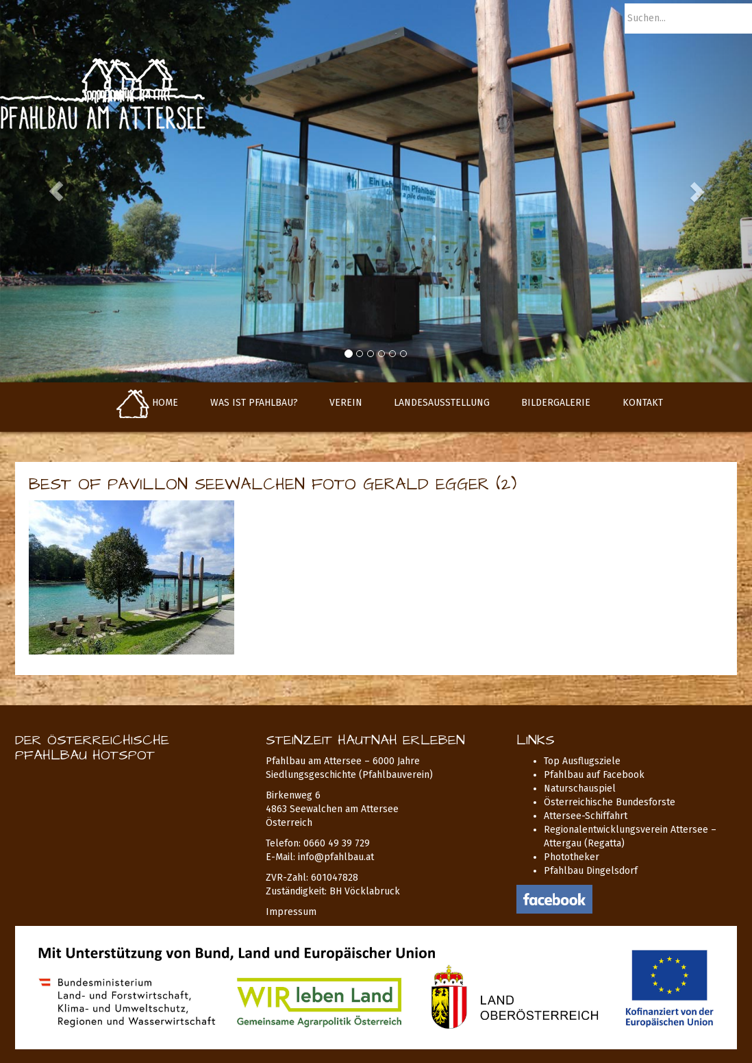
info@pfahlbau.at (336, 857)
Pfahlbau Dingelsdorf (591, 871)
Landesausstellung (442, 402)
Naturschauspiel (580, 788)
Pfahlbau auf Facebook (594, 775)
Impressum (291, 912)
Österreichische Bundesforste (609, 802)
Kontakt (643, 402)
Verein (345, 402)
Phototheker (571, 857)
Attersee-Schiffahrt (585, 816)
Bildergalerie (555, 402)
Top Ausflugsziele (582, 761)
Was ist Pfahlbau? (254, 402)
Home (147, 402)
